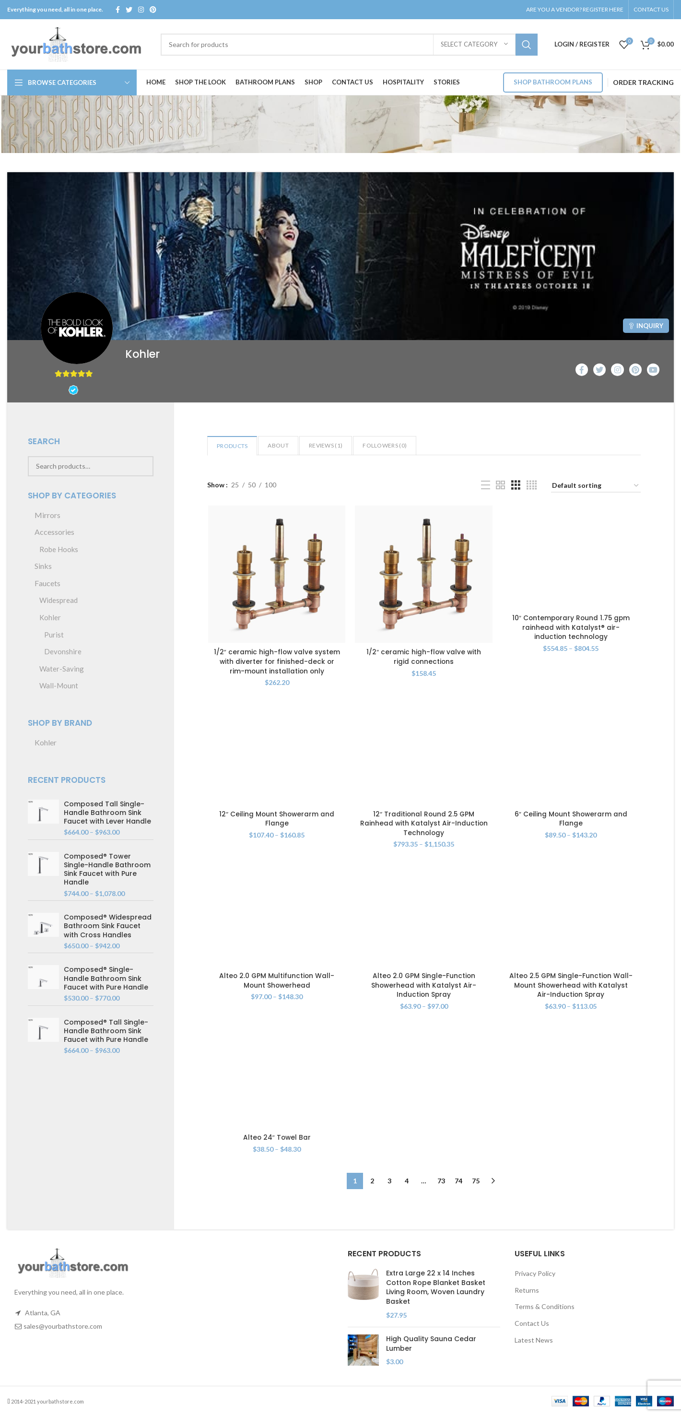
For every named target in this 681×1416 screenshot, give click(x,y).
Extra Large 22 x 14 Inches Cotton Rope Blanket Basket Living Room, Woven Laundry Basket (435, 1287)
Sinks (43, 565)
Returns (527, 1290)
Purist (54, 634)
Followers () (385, 445)
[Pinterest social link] (153, 9)
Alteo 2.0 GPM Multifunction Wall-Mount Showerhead (276, 981)
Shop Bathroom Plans (553, 82)
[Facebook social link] (118, 9)
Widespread (58, 600)
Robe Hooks (58, 549)
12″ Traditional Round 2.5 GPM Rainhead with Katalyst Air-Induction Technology (423, 824)
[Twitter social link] (129, 9)
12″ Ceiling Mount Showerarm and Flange (276, 819)
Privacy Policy (535, 1273)
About (278, 445)
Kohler (50, 617)
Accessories (54, 531)
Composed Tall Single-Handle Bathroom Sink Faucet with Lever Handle (107, 813)
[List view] (485, 485)
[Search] (349, 45)
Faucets (47, 583)
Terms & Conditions (545, 1306)
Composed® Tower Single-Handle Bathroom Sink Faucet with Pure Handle (107, 869)
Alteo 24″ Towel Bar (276, 1139)
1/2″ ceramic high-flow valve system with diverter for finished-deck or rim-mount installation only (276, 662)
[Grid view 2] (500, 485)
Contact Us (532, 1323)
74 (458, 1183)
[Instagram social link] (141, 9)
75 (476, 1183)
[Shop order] (596, 486)
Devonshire (63, 651)
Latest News (534, 1340)
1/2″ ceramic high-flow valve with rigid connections (424, 657)
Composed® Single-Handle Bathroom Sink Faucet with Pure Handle (106, 978)
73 (441, 1183)
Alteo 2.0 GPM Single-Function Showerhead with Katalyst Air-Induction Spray (424, 986)
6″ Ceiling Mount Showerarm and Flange (572, 819)
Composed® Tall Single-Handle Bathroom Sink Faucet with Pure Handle (106, 1031)
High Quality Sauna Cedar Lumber (431, 1343)
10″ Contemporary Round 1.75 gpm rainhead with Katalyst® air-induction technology (571, 628)
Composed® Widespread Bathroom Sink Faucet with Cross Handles (108, 926)
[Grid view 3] (515, 485)
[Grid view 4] (532, 485)
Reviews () (325, 445)
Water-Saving (61, 668)
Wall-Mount (58, 685)
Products (232, 445)
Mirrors (47, 514)
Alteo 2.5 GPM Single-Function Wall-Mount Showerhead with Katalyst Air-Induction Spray (571, 986)
